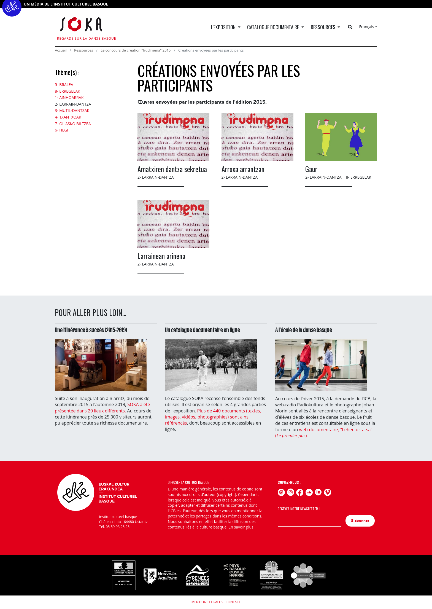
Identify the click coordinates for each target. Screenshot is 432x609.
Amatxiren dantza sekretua (172, 168)
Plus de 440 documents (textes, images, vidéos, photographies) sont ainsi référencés (213, 417)
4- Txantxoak (68, 117)
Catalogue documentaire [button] (273, 27)
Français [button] (366, 26)
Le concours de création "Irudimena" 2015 (136, 50)
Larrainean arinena (161, 255)
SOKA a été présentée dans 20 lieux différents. (102, 407)
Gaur (311, 168)
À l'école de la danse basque (303, 330)
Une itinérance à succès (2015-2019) (91, 330)
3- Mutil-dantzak (72, 110)
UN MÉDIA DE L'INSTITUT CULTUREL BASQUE (66, 4)
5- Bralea (64, 84)
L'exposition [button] (224, 27)
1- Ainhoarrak (69, 97)
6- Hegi (61, 130)
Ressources (83, 50)
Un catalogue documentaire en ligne (202, 330)
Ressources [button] (323, 27)
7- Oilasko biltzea (73, 123)
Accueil (61, 50)
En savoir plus (241, 527)
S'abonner (360, 521)
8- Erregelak (67, 91)
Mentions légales (207, 602)
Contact (233, 602)
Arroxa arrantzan (243, 168)
